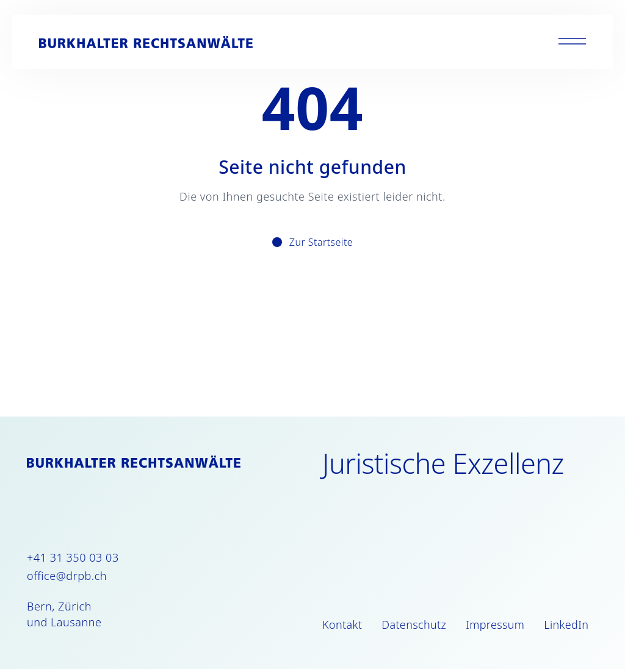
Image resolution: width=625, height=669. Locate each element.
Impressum (495, 624)
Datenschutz (413, 624)
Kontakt (342, 624)
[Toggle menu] (572, 42)
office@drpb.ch (67, 575)
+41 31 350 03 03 (73, 557)
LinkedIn (566, 624)
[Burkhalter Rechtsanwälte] (146, 42)
